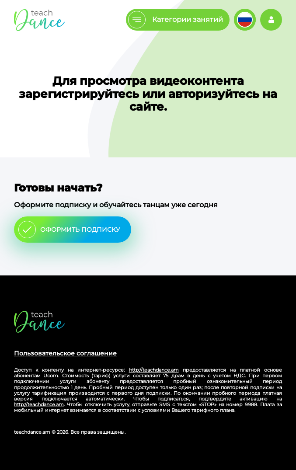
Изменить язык (245, 20)
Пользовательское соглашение (65, 353)
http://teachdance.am (154, 370)
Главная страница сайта (39, 321)
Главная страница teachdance (39, 20)
